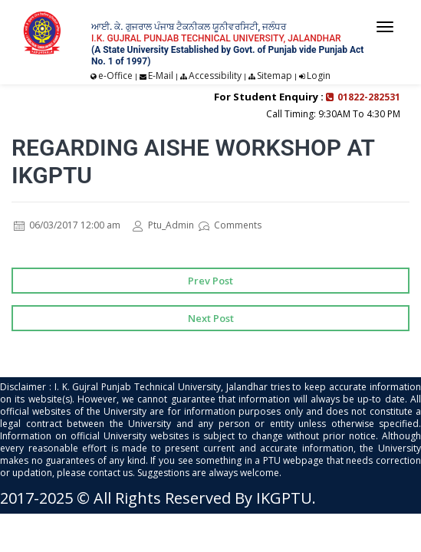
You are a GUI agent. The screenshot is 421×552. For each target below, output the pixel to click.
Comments (230, 225)
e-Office (115, 75)
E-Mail (160, 75)
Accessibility (215, 75)
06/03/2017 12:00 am (67, 225)
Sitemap (274, 75)
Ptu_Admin (163, 225)
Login (319, 75)
